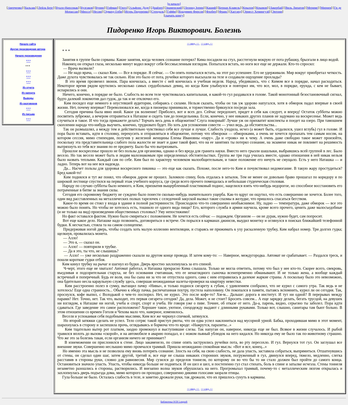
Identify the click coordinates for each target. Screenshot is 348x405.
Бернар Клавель (229, 7)
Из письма (28, 114)
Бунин (100, 7)
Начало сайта (28, 44)
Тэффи (171, 11)
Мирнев (326, 7)
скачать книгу (174, 15)
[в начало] (174, 4)
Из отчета (28, 87)
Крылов (248, 7)
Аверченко (15, 7)
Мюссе (85, 11)
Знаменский (174, 7)
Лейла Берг (45, 7)
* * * (28, 61)
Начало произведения (28, 55)
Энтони (277, 11)
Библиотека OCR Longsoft (174, 401)
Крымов (261, 7)
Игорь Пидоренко (136, 11)
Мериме (312, 7)
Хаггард (235, 11)
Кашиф (211, 7)
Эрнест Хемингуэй (256, 11)
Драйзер (157, 7)
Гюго (123, 7)
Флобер (211, 11)
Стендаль (157, 11)
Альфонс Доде (139, 7)
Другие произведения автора (27, 49)
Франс (223, 11)
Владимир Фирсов (191, 11)
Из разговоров (28, 103)
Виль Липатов (294, 7)
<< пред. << (193, 43)
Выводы (28, 98)
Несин (97, 11)
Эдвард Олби (113, 11)
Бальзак (30, 7)
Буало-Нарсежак (67, 7)
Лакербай (276, 7)
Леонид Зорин (194, 7)
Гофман (112, 7)
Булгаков (87, 7)
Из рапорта (28, 93)
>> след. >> (207, 43)
